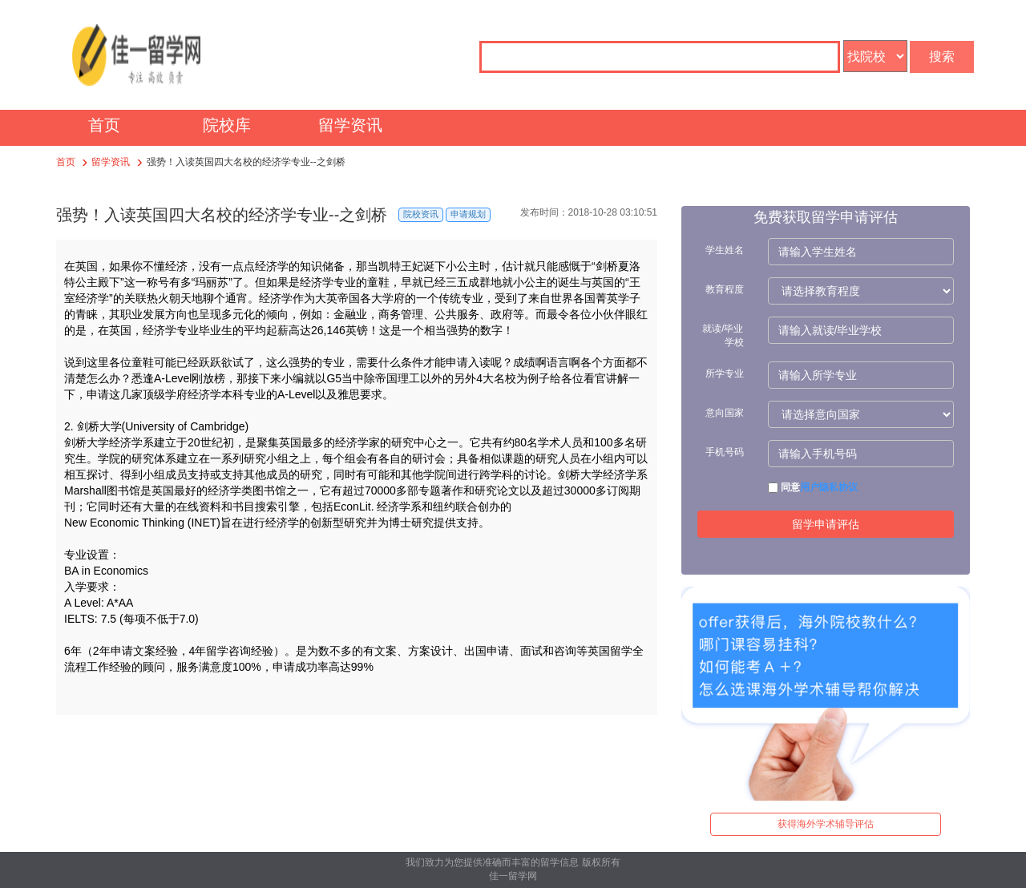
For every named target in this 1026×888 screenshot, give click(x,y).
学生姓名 (724, 250)
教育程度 (724, 289)
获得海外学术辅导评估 (826, 823)
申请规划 (468, 214)
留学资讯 (350, 125)
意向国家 (724, 412)
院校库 (227, 125)
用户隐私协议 (829, 487)
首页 (104, 125)
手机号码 (724, 452)
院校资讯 (420, 214)
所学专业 (724, 373)
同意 (813, 487)
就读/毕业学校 (722, 335)
